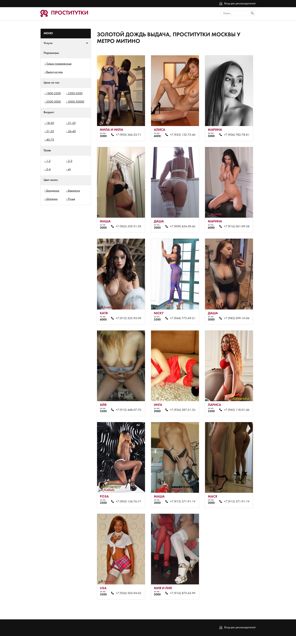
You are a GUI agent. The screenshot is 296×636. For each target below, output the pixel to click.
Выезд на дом (54, 72)
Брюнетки (74, 190)
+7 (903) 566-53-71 (128, 134)
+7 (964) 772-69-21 (182, 318)
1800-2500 (53, 93)
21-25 (72, 123)
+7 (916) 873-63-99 (182, 593)
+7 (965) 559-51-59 (128, 226)
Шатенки (52, 199)
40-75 (50, 139)
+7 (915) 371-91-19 (182, 501)
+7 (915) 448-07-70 (128, 410)
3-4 (48, 169)
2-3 (70, 161)
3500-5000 (53, 101)
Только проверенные (59, 63)
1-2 (48, 161)
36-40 (72, 131)
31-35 (50, 131)
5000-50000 (76, 101)
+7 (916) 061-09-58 (236, 226)
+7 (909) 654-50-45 (182, 226)
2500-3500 (75, 93)
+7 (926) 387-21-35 (182, 410)
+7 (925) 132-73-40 (182, 134)
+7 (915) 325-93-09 (128, 318)
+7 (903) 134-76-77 (128, 501)
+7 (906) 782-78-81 (236, 134)
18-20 (50, 123)
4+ (69, 169)
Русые (71, 199)
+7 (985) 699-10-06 (236, 318)
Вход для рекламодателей (240, 3)
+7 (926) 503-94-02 (128, 593)
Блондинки (52, 190)
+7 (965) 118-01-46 (236, 410)
